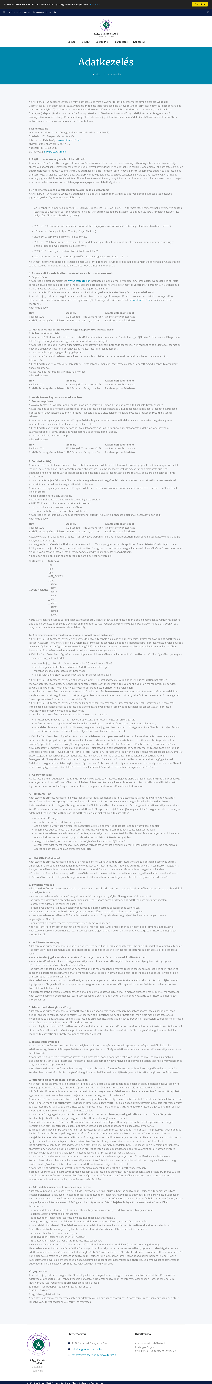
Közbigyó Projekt (145, 1347)
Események (102, 42)
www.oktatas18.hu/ (69, 140)
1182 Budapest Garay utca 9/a (18, 12)
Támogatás (121, 42)
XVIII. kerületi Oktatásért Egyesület (155, 1350)
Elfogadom (200, 4)
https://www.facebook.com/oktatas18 (94, 1355)
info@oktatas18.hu (55, 151)
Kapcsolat (139, 42)
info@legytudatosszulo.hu (46, 12)
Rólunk (86, 42)
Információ (95, 4)
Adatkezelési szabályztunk (150, 1343)
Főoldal (72, 42)
